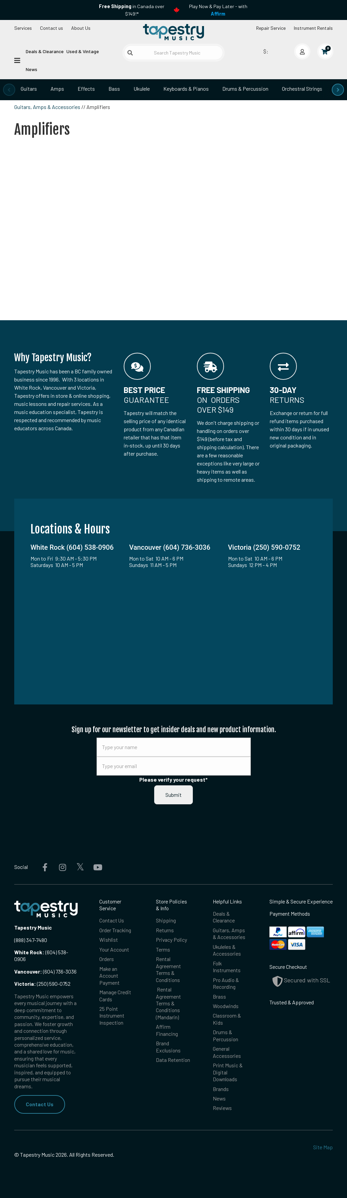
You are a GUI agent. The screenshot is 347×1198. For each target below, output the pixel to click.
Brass (219, 996)
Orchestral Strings (302, 88)
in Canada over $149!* (131, 10)
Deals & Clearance (45, 51)
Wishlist (108, 939)
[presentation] (9, 90)
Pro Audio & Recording (226, 983)
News (31, 69)
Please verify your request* (173, 779)
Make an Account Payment (109, 975)
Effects (86, 88)
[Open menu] (17, 60)
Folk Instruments (227, 966)
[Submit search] (130, 53)
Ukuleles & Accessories (227, 950)
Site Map (323, 1147)
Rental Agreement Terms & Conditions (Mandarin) (168, 1003)
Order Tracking (115, 930)
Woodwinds (226, 1006)
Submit (173, 794)
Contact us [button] (51, 28)
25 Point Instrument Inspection (111, 1015)
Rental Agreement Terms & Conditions (168, 969)
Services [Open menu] (23, 28)
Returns (165, 930)
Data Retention (173, 1060)
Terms (163, 949)
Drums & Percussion (245, 88)
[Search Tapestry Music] (173, 52)
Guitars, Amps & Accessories (47, 107)
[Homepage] (173, 32)
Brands (221, 1089)
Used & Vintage (82, 51)
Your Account (114, 949)
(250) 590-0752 (42, 983)
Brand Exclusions (168, 1046)
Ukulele (142, 88)
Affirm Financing (167, 1030)
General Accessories (227, 1052)
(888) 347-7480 (30, 940)
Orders (106, 959)
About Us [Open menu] (80, 28)
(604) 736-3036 (45, 971)
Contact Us (40, 1104)
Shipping (166, 920)
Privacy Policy (171, 939)
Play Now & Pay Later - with (218, 10)
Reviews (222, 1108)
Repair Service (271, 28)
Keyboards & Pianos (186, 88)
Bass (114, 88)
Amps (57, 88)
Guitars (29, 88)
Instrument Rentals (313, 28)
